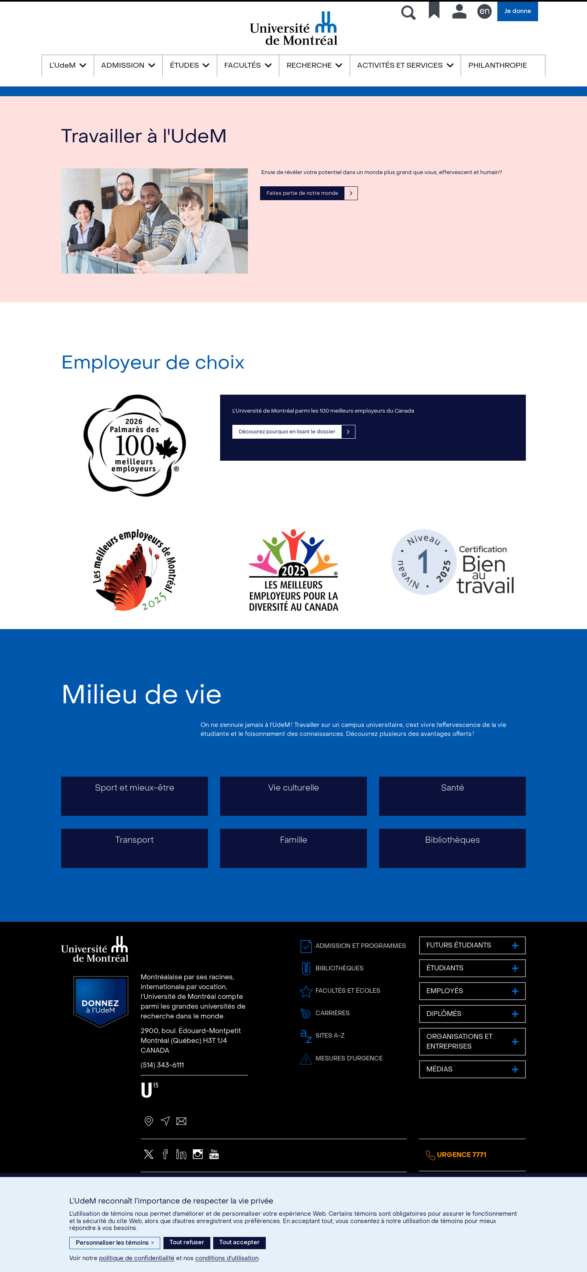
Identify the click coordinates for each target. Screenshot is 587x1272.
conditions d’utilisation (226, 1258)
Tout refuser (187, 1242)
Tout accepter (239, 1242)
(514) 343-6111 (162, 1099)
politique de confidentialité (136, 1258)
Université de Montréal (293, 44)
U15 (150, 1125)
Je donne (517, 11)
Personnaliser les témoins (115, 1243)
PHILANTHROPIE (497, 65)
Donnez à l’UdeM (100, 1036)
